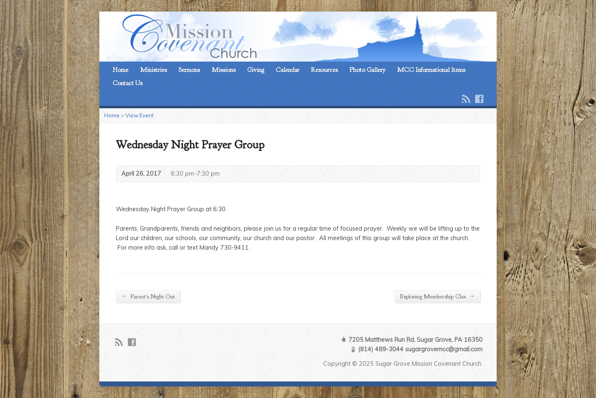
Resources (324, 70)
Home (120, 70)
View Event (139, 115)
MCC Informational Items (431, 70)
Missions (223, 70)
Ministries (153, 70)
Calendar (287, 70)
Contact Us (127, 83)
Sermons (189, 70)
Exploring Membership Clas (437, 296)
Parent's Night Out (148, 296)
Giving (255, 70)
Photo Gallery (367, 70)
